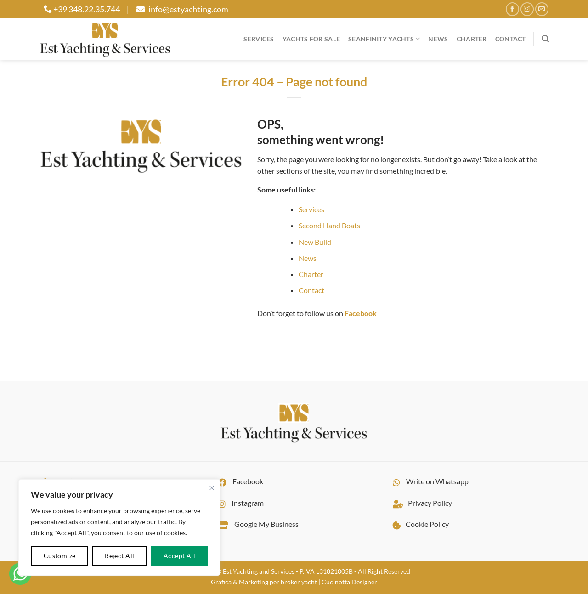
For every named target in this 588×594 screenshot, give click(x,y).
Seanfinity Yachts (384, 38)
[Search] (545, 39)
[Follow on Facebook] (512, 9)
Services (258, 39)
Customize (60, 556)
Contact (510, 39)
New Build (315, 242)
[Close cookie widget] (211, 488)
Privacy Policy (420, 502)
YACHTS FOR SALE (311, 39)
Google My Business (256, 524)
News (438, 39)
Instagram (239, 502)
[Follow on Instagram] (527, 9)
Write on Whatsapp (428, 481)
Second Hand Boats (329, 225)
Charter (472, 39)
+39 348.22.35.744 (82, 9)
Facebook (238, 481)
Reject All (119, 556)
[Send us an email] (541, 9)
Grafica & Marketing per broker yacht (264, 582)
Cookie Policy (418, 524)
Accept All (179, 556)
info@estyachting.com (181, 9)
